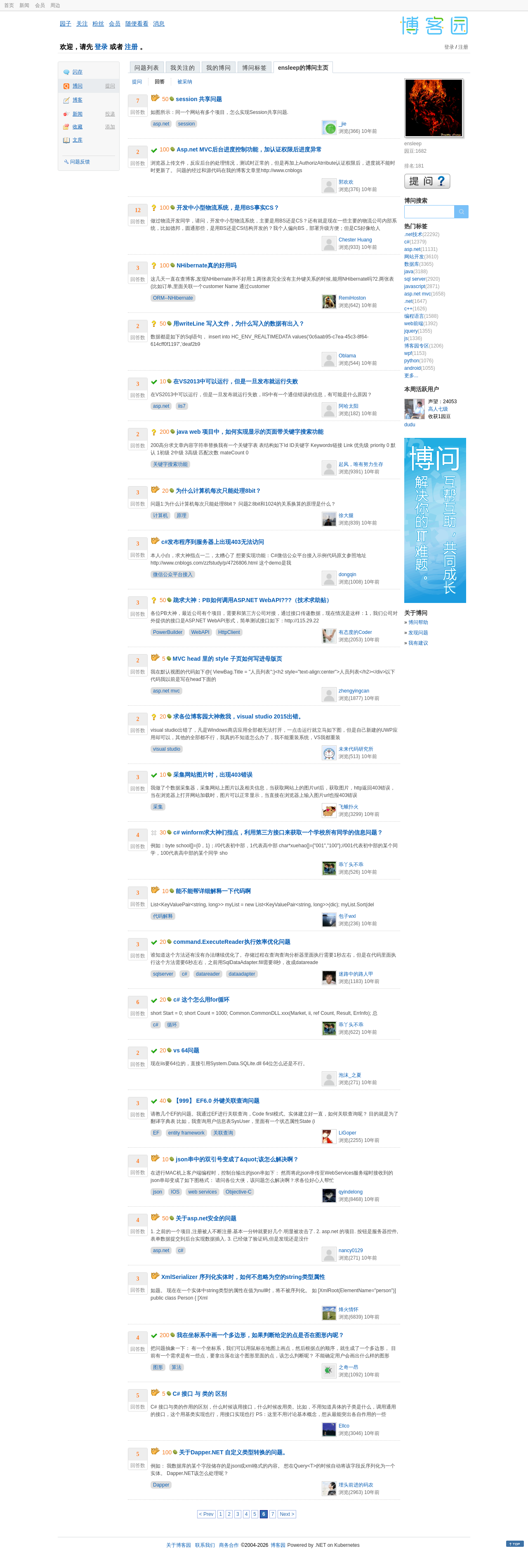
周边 (55, 5)
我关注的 (182, 67)
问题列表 (146, 67)
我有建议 (418, 643)
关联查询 (223, 1133)
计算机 (160, 515)
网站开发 (421, 257)
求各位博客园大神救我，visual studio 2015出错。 (238, 716)
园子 (65, 23)
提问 (110, 86)
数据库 (419, 264)
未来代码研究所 (356, 749)
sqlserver (163, 974)
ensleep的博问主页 (303, 67)
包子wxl (347, 916)
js (413, 338)
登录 (101, 46)
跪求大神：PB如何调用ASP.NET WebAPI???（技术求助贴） (252, 600)
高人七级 (438, 409)
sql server (422, 279)
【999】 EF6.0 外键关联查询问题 (216, 1100)
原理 (181, 515)
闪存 (77, 72)
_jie (342, 124)
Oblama (347, 356)
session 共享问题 (199, 99)
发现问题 (418, 633)
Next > (287, 1514)
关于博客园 (178, 1545)
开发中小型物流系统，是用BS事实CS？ (228, 207)
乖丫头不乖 (351, 865)
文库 (77, 140)
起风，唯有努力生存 (361, 464)
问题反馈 (80, 162)
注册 (131, 46)
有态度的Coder (355, 632)
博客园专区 (423, 346)
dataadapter (242, 974)
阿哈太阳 (348, 406)
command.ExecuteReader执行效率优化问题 (231, 941)
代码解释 (163, 916)
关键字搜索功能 (170, 464)
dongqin (347, 574)
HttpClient (229, 632)
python (419, 361)
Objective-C (239, 1192)
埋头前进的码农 (356, 1485)
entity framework (186, 1133)
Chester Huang (355, 240)
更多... (411, 375)
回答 (160, 82)
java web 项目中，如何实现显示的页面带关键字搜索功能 (250, 431)
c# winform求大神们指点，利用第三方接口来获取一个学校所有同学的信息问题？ (278, 832)
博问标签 (254, 67)
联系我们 (205, 1545)
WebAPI (200, 632)
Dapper (161, 1485)
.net (415, 301)
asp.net (161, 124)
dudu (409, 425)
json (157, 1192)
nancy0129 (351, 1250)
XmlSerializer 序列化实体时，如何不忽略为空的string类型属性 (243, 1277)
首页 (9, 5)
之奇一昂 (348, 1367)
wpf (415, 353)
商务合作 (229, 1545)
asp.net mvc (166, 691)
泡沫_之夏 (350, 1075)
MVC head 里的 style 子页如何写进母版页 (227, 658)
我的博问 (218, 67)
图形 (158, 1367)
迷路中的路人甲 (356, 974)
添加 (110, 127)
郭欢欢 (346, 182)
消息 (159, 23)
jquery (418, 331)
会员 (40, 5)
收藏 (77, 127)
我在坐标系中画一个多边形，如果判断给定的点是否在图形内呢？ (260, 1335)
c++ (415, 309)
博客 (77, 100)
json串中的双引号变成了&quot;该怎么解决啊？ (237, 1159)
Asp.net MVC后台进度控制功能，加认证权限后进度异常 (249, 149)
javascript (421, 286)
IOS (175, 1192)
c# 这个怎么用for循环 (201, 999)
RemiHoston (352, 298)
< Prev (206, 1514)
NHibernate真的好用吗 (206, 265)
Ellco (344, 1426)
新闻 (24, 5)
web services (202, 1192)
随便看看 (136, 23)
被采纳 (184, 82)
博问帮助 (418, 622)
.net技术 (421, 234)
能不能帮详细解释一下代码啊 (213, 891)
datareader (208, 974)
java (416, 271)
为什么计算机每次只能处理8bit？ (218, 490)
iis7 (182, 406)
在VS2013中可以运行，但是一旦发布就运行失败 (235, 381)
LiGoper (347, 1133)
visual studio (166, 749)
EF (156, 1133)
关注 (82, 23)
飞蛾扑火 (348, 807)
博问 (77, 86)
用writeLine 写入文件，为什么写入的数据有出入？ (238, 323)
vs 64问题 (186, 1050)
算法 (177, 1367)
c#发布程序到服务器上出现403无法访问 (212, 542)
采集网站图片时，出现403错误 (212, 774)
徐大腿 (346, 515)
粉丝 (98, 23)
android (419, 368)
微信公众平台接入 (173, 574)
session (186, 124)
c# (184, 974)
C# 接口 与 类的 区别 (200, 1393)
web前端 (421, 323)
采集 (158, 807)
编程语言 (421, 316)
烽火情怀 (348, 1309)
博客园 (278, 1545)
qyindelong (351, 1192)
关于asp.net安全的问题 (206, 1218)
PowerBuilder (167, 632)
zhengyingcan (354, 691)
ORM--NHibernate (173, 298)
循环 (172, 1025)
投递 (110, 114)
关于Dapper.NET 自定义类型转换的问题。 (233, 1452)
